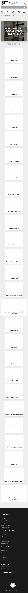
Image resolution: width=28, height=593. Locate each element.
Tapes (14, 431)
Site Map (3, 539)
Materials (14, 347)
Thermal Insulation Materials (14, 447)
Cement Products (14, 178)
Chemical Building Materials (14, 194)
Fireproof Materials (14, 245)
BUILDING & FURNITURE (9, 15)
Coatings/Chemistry (14, 211)
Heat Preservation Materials (14, 295)
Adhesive (14, 77)
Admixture (14, 111)
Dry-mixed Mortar (14, 228)
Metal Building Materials (14, 380)
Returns (3, 536)
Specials (3, 561)
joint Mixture (14, 330)
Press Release (4, 543)
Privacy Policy (4, 523)
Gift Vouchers (4, 557)
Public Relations (5, 541)
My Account (4, 550)
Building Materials (14, 161)
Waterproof (14, 464)
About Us (3, 518)
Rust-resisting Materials (14, 397)
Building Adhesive (14, 144)
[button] (3, 11)
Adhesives (14, 94)
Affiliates (3, 559)
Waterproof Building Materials (14, 481)
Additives (14, 60)
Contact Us (4, 534)
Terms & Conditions (6, 525)
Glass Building (14, 278)
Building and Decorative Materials (11, 16)
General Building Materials (14, 261)
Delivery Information (6, 520)
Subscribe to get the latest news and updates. (11, 568)
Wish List (3, 555)
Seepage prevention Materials (14, 414)
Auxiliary (14, 127)
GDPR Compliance (5, 527)
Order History (4, 552)
